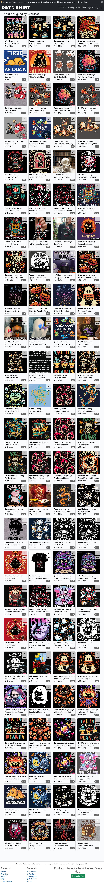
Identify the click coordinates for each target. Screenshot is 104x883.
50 (23, 347)
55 (96, 748)
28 (72, 113)
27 (72, 280)
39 (96, 781)
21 (23, 280)
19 (72, 79)
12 (96, 380)
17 (72, 246)
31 (48, 514)
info (24, 22)
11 (23, 113)
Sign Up (99, 7)
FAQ (2, 879)
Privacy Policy (6, 881)
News (78, 7)
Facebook (31, 871)
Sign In (90, 7)
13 (96, 46)
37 (48, 246)
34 (23, 781)
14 (48, 146)
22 (72, 313)
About (84, 7)
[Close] (102, 2)
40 (96, 347)
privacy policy (82, 2)
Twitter (31, 874)
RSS (29, 881)
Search (3, 871)
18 (96, 246)
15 (96, 213)
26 (72, 180)
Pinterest (31, 879)
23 (23, 213)
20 (72, 648)
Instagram (32, 876)
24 (48, 213)
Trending (70, 7)
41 (48, 380)
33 (48, 180)
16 (48, 447)
